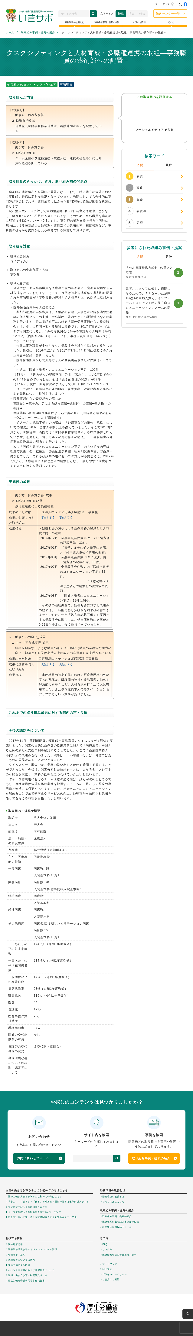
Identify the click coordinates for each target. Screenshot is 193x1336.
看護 (134, 176)
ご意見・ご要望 (110, 1279)
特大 (142, 13)
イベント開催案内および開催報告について (31, 1270)
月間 (140, 165)
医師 (134, 223)
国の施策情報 (15, 1244)
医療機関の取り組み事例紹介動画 (120, 1221)
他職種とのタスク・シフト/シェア (31, 84)
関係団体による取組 (19, 1265)
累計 (168, 165)
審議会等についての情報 (21, 1259)
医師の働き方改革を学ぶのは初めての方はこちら (35, 1196)
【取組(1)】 (47, 517)
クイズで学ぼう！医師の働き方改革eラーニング (34, 1212)
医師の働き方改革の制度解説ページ (27, 1275)
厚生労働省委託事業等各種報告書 (26, 1280)
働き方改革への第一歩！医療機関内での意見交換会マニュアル (42, 1217)
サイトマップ (162, 4)
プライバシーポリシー (114, 1274)
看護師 (136, 211)
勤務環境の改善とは (113, 1196)
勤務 (134, 188)
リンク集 (107, 1249)
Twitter (147, 137)
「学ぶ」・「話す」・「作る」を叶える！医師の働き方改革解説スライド (48, 1201)
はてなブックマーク (162, 137)
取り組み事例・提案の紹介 (38, 32)
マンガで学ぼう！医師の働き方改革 (27, 1207)
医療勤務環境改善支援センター (119, 1254)
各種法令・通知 (16, 1254)
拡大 (132, 13)
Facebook (154, 137)
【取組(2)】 (65, 517)
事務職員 (66, 84)
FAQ (104, 1244)
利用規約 (107, 1269)
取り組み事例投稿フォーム (117, 1227)
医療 (134, 199)
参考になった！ (154, 113)
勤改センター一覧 (168, 13)
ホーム (10, 32)
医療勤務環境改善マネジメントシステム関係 (32, 1249)
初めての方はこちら (113, 1201)
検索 (93, 13)
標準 (121, 13)
